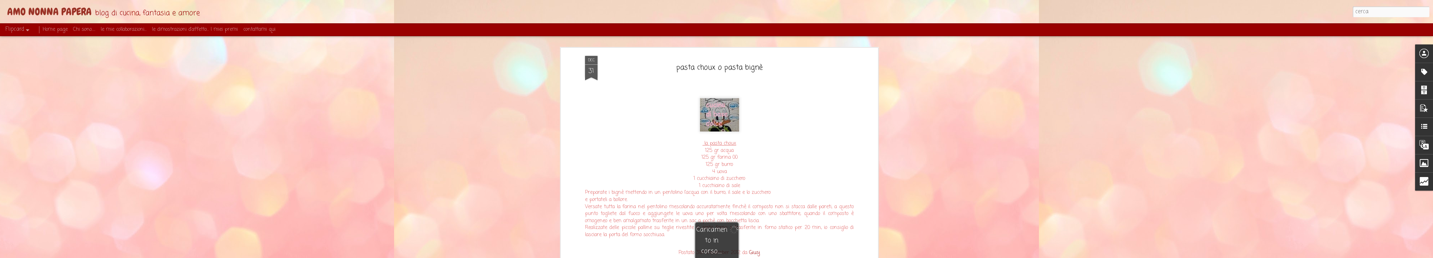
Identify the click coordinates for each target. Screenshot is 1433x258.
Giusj (754, 253)
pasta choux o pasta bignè (719, 67)
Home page (55, 29)
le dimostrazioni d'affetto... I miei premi (195, 29)
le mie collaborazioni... (124, 29)
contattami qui (259, 29)
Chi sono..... (84, 29)
